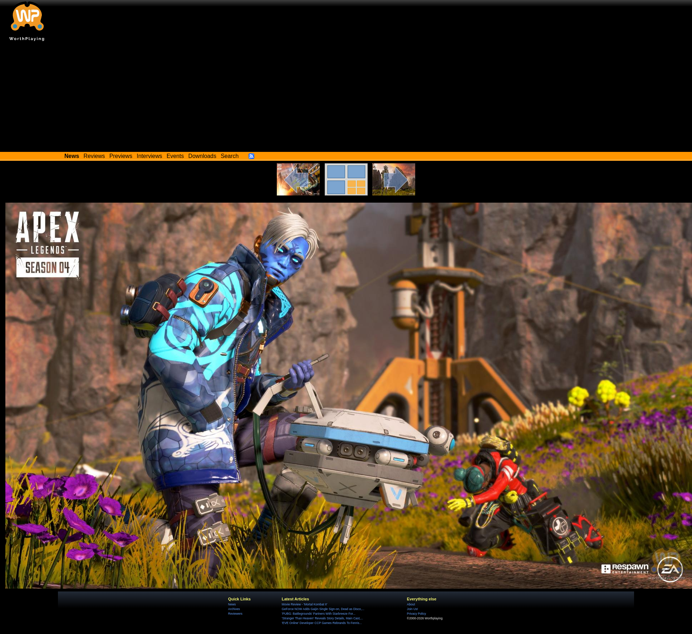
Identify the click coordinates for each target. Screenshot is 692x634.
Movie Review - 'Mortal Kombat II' (304, 604)
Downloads (202, 156)
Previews (120, 156)
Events (175, 156)
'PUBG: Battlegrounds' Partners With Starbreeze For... (318, 613)
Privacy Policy (416, 613)
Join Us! (412, 609)
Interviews (149, 156)
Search (230, 156)
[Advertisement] (346, 98)
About (411, 604)
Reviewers (235, 613)
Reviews (94, 156)
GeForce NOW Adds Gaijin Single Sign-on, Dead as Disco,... (323, 609)
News (232, 604)
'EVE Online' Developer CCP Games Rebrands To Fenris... (322, 623)
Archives (234, 609)
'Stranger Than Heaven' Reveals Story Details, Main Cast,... (322, 618)
